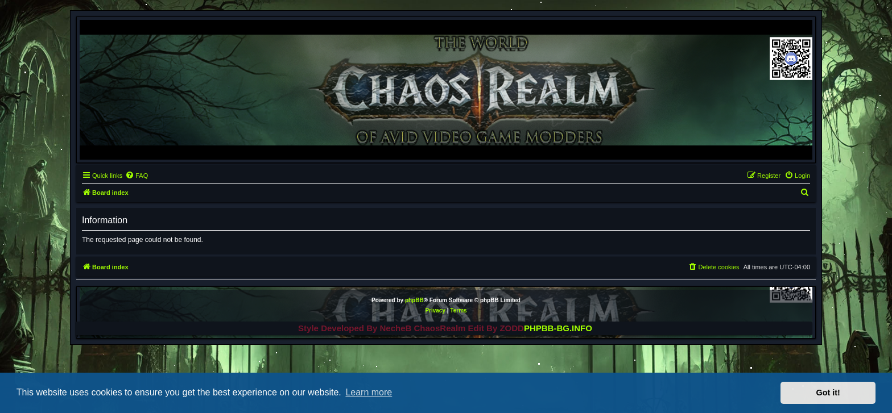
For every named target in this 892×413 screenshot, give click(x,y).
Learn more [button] (368, 392)
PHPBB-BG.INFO (558, 328)
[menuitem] (136, 175)
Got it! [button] (828, 392)
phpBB (414, 300)
